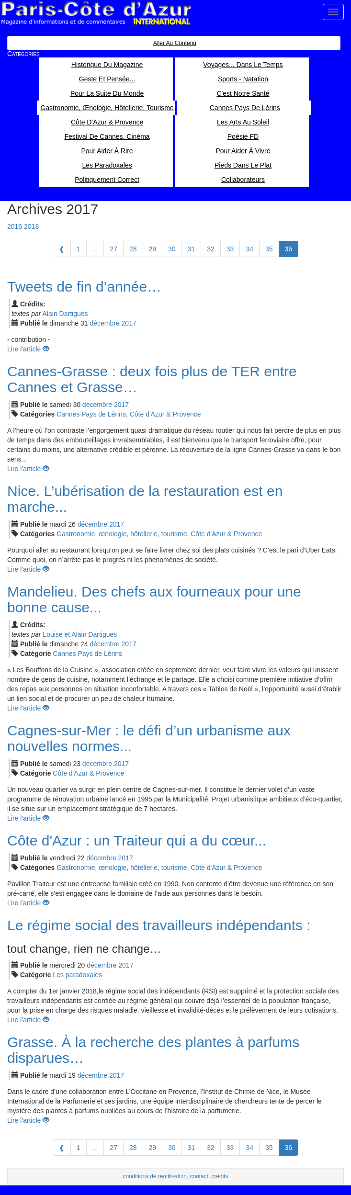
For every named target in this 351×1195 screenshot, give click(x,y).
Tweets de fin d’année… (84, 286)
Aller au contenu (174, 43)
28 (133, 249)
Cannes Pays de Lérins (91, 414)
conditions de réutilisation (155, 1176)
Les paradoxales (77, 975)
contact (199, 1176)
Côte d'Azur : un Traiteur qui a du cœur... (136, 840)
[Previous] (62, 249)
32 (211, 249)
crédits (220, 1176)
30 (172, 249)
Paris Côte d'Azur (96, 13)
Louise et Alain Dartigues (80, 634)
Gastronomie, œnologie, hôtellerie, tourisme (122, 534)
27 (113, 249)
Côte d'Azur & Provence (165, 414)
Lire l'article (28, 349)
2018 (31, 226)
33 (230, 249)
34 (249, 249)
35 (269, 249)
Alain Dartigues (65, 313)
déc (104, 323)
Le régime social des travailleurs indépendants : (159, 925)
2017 (129, 323)
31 (191, 249)
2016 (14, 226)
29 (153, 249)
